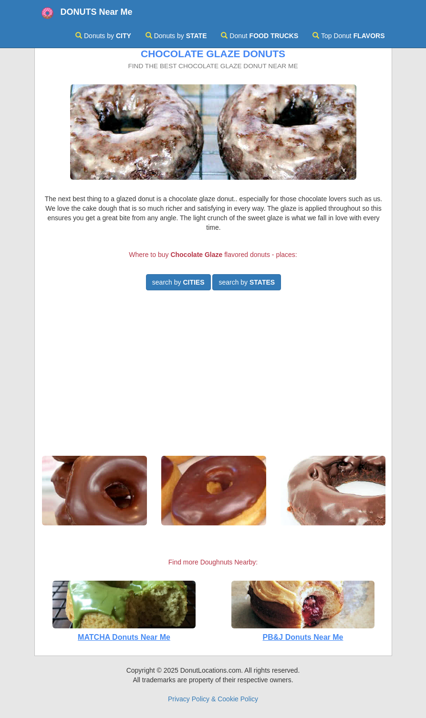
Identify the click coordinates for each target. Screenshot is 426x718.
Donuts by (103, 36)
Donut (259, 36)
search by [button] (178, 282)
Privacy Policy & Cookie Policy (213, 699)
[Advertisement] (213, 377)
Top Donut (348, 36)
